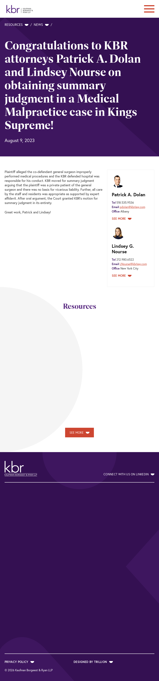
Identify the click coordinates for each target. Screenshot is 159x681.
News (41, 25)
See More (122, 218)
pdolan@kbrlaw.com (132, 207)
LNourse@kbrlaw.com (133, 264)
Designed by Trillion (93, 662)
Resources (16, 25)
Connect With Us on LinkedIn (128, 474)
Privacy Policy (19, 662)
